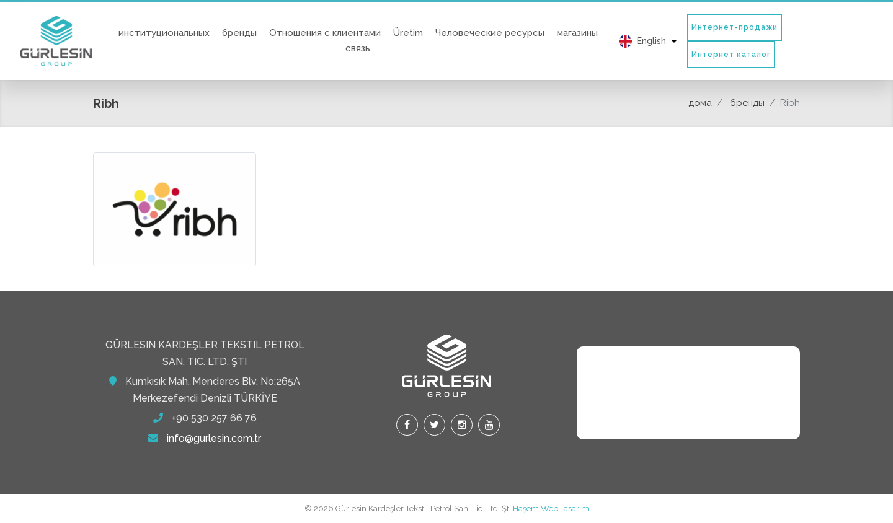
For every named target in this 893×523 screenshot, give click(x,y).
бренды (239, 32)
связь (357, 48)
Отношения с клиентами (325, 32)
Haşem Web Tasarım (551, 508)
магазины (577, 32)
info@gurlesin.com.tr (214, 438)
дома (700, 102)
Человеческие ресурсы (489, 32)
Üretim (408, 32)
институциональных (164, 32)
